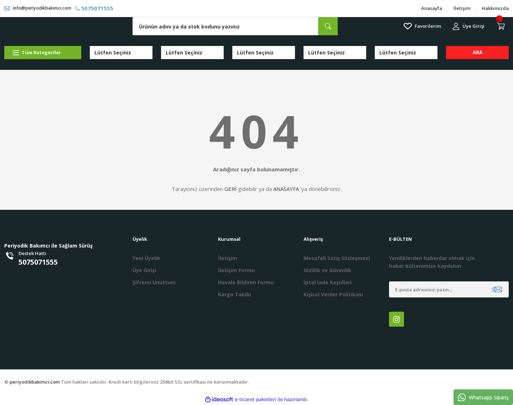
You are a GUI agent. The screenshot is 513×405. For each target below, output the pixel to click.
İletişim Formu (236, 270)
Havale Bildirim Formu (246, 282)
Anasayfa (431, 8)
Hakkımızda (495, 8)
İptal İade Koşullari (328, 282)
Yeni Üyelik (146, 258)
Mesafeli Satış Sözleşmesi (337, 258)
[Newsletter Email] (449, 290)
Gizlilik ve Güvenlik (327, 270)
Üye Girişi (144, 270)
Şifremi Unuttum (154, 282)
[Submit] (496, 290)
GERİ (230, 189)
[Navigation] (42, 52)
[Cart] (502, 26)
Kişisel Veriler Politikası (333, 294)
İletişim (462, 8)
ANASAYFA (286, 189)
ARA (477, 53)
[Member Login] (468, 26)
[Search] (235, 26)
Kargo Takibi (234, 294)
